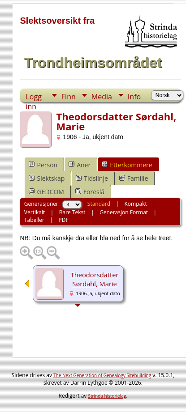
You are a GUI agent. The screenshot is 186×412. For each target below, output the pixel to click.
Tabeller (34, 220)
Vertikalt (34, 212)
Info (134, 97)
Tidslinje (92, 178)
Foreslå (89, 191)
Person (43, 165)
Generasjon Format (123, 212)
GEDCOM (46, 191)
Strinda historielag (107, 396)
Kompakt (136, 204)
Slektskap (47, 178)
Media (101, 97)
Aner (80, 165)
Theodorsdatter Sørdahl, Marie (95, 279)
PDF (63, 220)
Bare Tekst (72, 212)
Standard (98, 204)
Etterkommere (127, 165)
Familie (133, 178)
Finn (68, 97)
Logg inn (33, 97)
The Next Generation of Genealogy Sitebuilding (102, 375)
